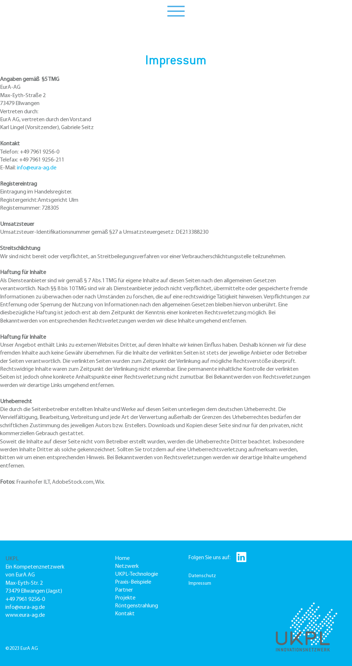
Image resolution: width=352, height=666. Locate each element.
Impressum (200, 583)
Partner (124, 590)
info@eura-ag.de (36, 168)
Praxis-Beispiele (133, 582)
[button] (176, 11)
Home (122, 558)
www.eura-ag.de (25, 615)
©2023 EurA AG (21, 648)
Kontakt (125, 614)
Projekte (125, 598)
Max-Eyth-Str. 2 (24, 583)
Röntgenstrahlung (136, 606)
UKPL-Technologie (136, 574)
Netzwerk (127, 566)
